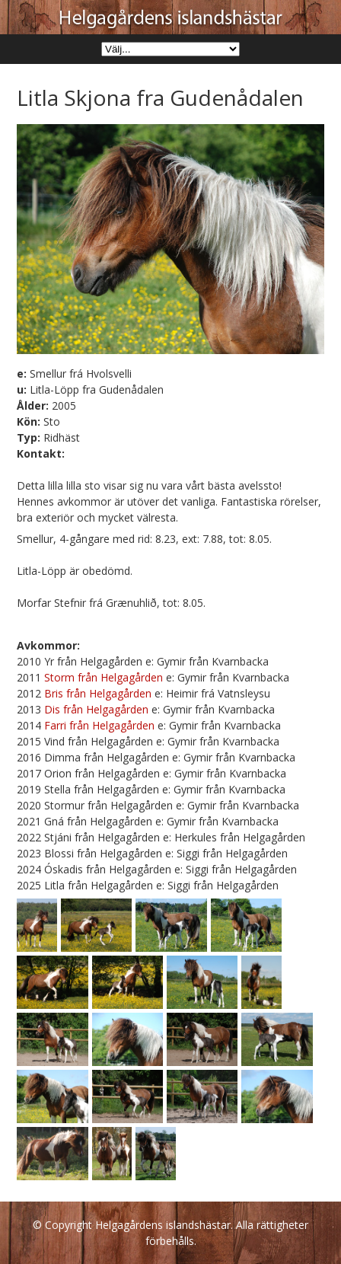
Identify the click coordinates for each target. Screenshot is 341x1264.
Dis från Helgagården (96, 709)
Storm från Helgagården (103, 677)
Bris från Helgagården (97, 693)
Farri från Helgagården (99, 725)
